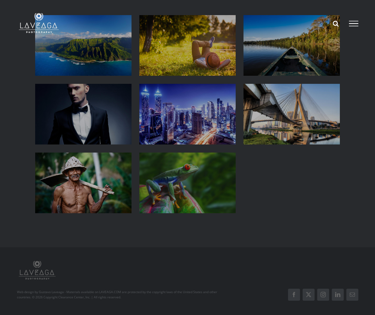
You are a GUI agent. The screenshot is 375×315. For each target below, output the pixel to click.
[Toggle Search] (336, 23)
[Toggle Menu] (354, 24)
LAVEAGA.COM (110, 292)
